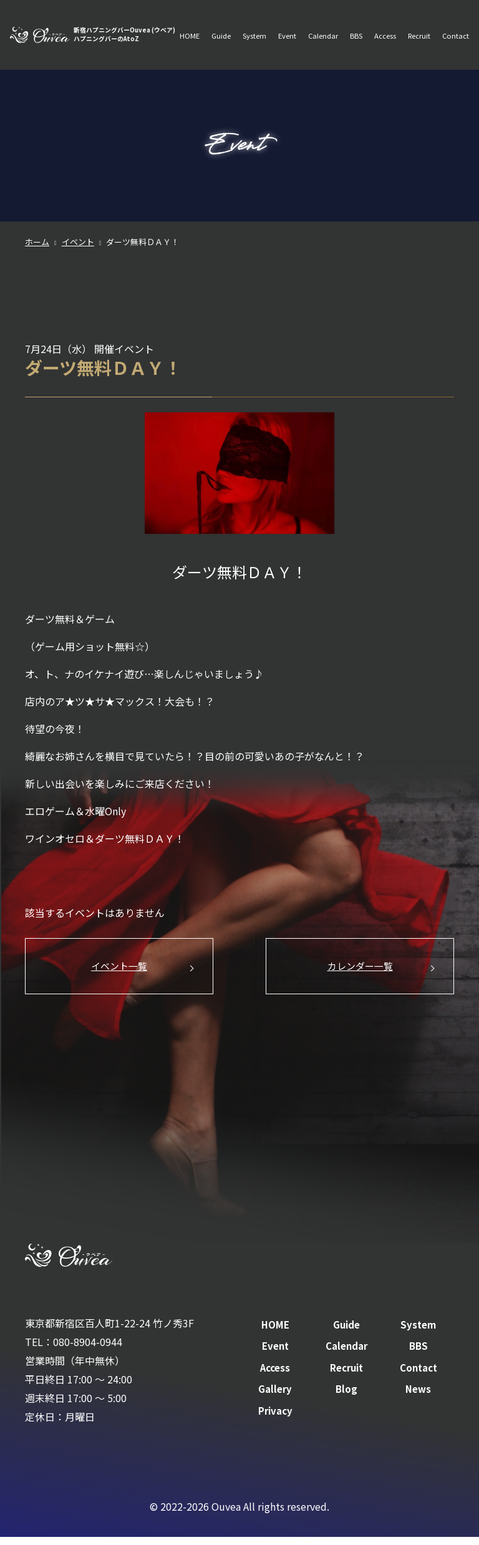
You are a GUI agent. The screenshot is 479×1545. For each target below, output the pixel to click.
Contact (188, 49)
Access (384, 29)
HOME (185, 29)
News (418, 1396)
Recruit (419, 29)
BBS (355, 29)
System (251, 29)
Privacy (275, 1417)
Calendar (321, 29)
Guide (217, 29)
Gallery (275, 1396)
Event (285, 29)
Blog (347, 1396)
